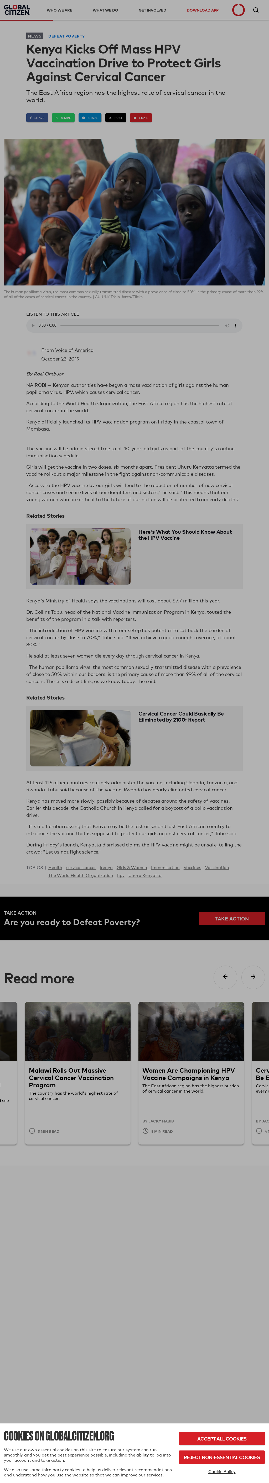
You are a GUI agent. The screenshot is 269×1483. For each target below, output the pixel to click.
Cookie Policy (222, 1471)
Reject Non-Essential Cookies (222, 1457)
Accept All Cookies (221, 1438)
